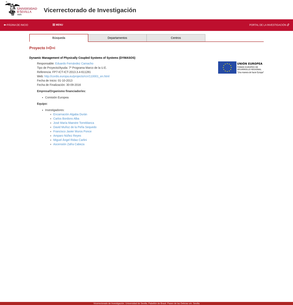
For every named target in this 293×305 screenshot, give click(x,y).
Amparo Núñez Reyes (67, 135)
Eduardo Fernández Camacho (74, 63)
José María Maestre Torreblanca (73, 122)
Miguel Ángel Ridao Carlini (70, 140)
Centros (176, 37)
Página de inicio (16, 25)
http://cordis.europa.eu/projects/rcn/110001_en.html (76, 76)
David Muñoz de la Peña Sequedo (74, 127)
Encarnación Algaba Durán (70, 114)
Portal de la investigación (269, 25)
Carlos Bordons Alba (66, 118)
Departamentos (117, 37)
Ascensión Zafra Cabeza (68, 144)
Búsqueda (58, 37)
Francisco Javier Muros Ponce (72, 131)
